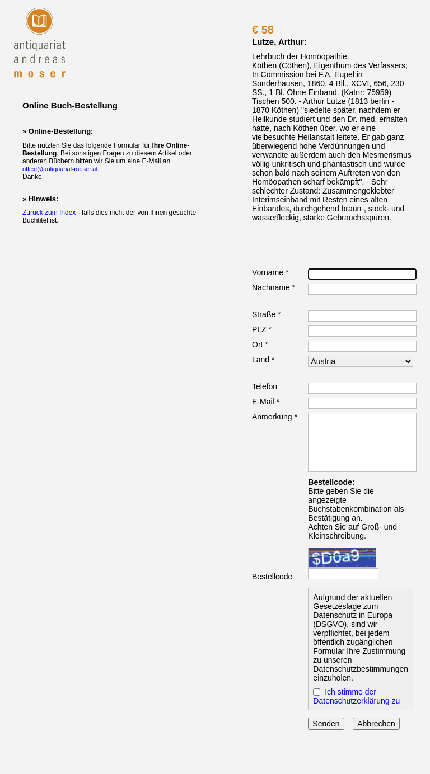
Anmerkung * (274, 416)
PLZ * (262, 329)
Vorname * (270, 272)
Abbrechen (376, 723)
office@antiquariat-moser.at (59, 169)
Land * (263, 359)
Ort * (260, 344)
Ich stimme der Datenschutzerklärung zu (356, 696)
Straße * (266, 314)
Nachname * (273, 287)
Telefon (264, 386)
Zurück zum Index (49, 212)
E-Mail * (265, 401)
